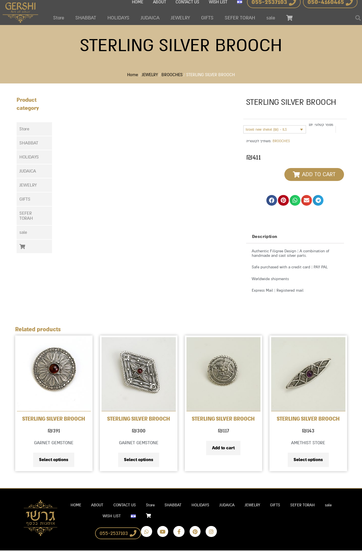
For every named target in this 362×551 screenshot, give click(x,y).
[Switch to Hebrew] (133, 516)
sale (270, 18)
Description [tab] (264, 235)
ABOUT (95, 505)
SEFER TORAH (240, 18)
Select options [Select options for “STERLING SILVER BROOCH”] (53, 459)
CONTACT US (124, 505)
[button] (34, 141)
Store (58, 18)
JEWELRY (180, 18)
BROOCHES (172, 74)
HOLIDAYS (118, 18)
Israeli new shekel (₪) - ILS (266, 128)
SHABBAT (85, 18)
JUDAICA (150, 18)
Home (132, 74)
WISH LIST (110, 516)
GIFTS (207, 18)
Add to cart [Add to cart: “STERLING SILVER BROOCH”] (223, 447)
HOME (73, 505)
